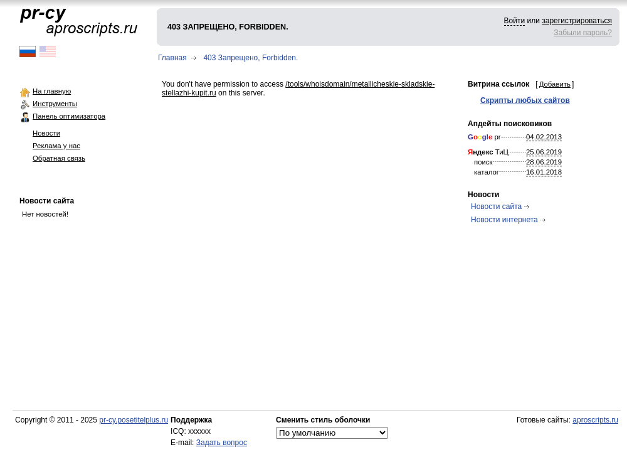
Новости (46, 133)
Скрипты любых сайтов (525, 100)
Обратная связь (59, 158)
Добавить (555, 84)
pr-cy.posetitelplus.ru (133, 420)
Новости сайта (46, 200)
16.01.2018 (544, 172)
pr (484, 137)
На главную (52, 91)
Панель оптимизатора (69, 116)
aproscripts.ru (595, 420)
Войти (514, 20)
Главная (172, 57)
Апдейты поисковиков (510, 123)
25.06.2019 (544, 152)
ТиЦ (488, 152)
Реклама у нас (56, 145)
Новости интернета (504, 219)
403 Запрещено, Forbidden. (250, 57)
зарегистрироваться (577, 20)
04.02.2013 (544, 137)
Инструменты (55, 103)
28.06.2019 (544, 162)
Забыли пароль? (583, 32)
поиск (483, 162)
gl (485, 137)
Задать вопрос (221, 442)
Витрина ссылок (498, 84)
